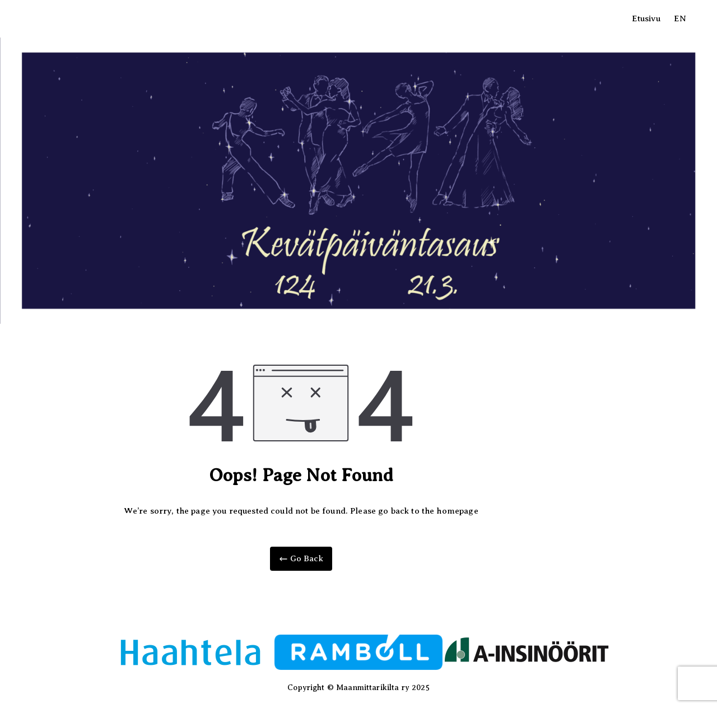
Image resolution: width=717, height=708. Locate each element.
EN (680, 18)
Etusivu (646, 18)
